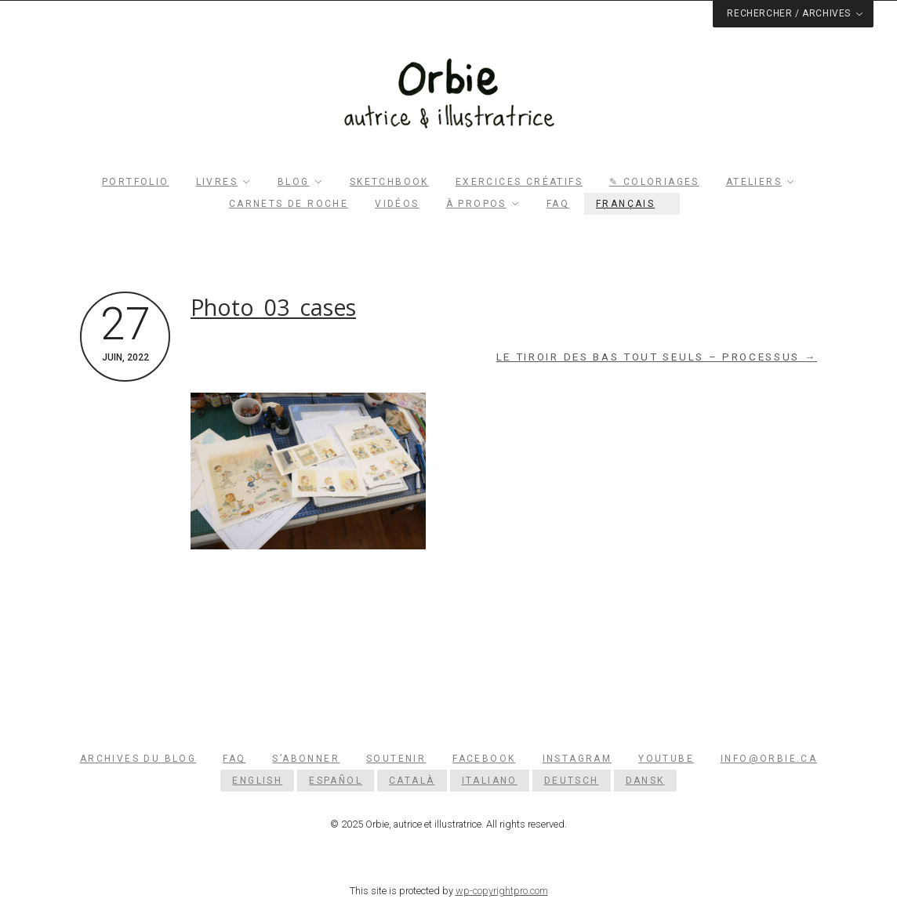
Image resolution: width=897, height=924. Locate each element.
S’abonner (306, 758)
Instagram (577, 758)
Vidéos (397, 203)
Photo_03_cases (273, 307)
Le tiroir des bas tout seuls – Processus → (656, 357)
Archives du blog (138, 758)
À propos (476, 203)
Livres (217, 181)
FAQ (558, 203)
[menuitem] (632, 204)
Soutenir (396, 758)
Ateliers (754, 181)
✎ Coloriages (654, 181)
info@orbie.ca (769, 758)
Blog (294, 181)
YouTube (666, 758)
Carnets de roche (288, 203)
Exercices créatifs (519, 181)
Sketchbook (389, 181)
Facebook (483, 758)
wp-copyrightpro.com (502, 891)
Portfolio (135, 181)
